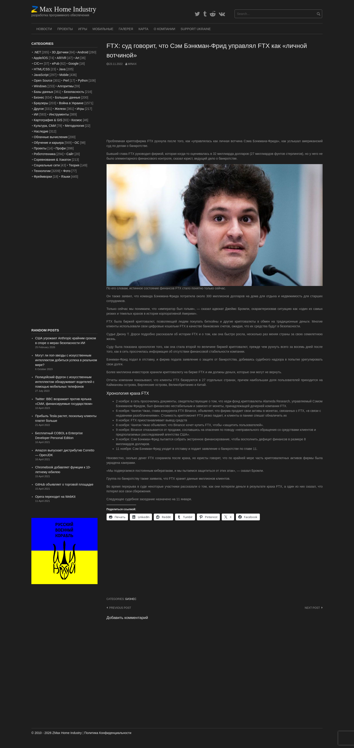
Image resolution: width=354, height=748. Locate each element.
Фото (66, 171)
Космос (76, 120)
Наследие (41, 131)
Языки (65, 176)
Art (77, 58)
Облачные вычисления (51, 137)
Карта (143, 29)
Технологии (42, 171)
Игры (82, 29)
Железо (60, 109)
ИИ (36, 114)
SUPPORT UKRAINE (196, 29)
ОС (77, 142)
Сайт (70, 154)
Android (82, 52)
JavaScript (41, 75)
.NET (37, 52)
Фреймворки (43, 176)
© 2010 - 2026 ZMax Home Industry (56, 733)
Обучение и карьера (49, 142)
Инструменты (59, 114)
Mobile (64, 75)
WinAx (132, 64)
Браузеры (41, 103)
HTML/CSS (42, 69)
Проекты (65, 29)
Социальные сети (47, 165)
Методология (74, 125)
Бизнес (130, 599)
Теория (74, 165)
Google (73, 63)
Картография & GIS (48, 120)
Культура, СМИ (45, 125)
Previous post (120, 607)
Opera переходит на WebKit (55, 496)
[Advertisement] (215, 102)
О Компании (164, 29)
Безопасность (74, 92)
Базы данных (43, 92)
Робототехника (45, 154)
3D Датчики (60, 52)
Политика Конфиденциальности (107, 733)
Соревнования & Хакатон (52, 159)
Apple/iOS (41, 58)
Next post (312, 607)
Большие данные (67, 97)
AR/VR (61, 58)
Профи (61, 148)
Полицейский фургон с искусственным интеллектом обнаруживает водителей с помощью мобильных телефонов (64, 381)
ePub (55, 63)
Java (62, 69)
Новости (44, 29)
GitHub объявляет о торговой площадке (64, 484)
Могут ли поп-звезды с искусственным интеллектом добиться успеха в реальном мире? (66, 360)
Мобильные (103, 29)
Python (83, 80)
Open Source (43, 80)
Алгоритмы (65, 86)
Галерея (126, 29)
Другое (39, 109)
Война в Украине (71, 103)
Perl (66, 80)
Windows (40, 86)
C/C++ (38, 63)
